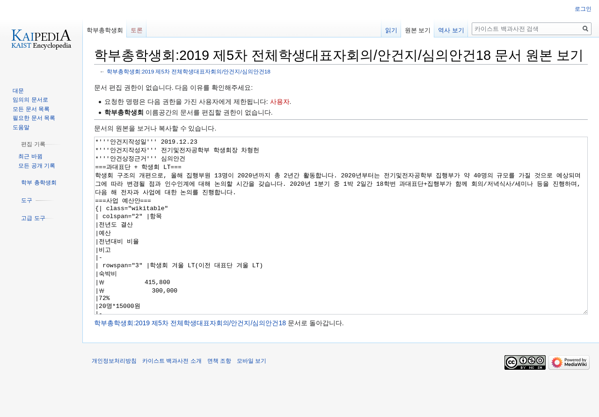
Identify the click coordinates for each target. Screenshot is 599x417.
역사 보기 (451, 30)
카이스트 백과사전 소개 (172, 396)
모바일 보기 (251, 396)
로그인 (583, 9)
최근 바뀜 (30, 156)
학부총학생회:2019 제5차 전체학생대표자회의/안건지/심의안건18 (188, 71)
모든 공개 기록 (36, 165)
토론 (137, 30)
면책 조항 (219, 396)
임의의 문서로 (30, 99)
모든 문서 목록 (31, 109)
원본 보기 (418, 30)
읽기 (391, 30)
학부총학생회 (105, 30)
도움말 (21, 127)
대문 (18, 91)
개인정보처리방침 (114, 396)
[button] (33, 144)
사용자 (280, 101)
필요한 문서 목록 (34, 118)
